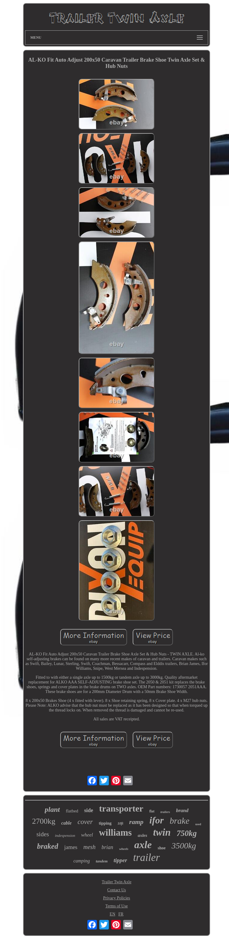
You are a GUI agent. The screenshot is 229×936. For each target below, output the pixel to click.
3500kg (183, 845)
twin (162, 832)
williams (115, 832)
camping (81, 860)
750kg (187, 833)
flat (151, 811)
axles (142, 835)
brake (179, 821)
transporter (121, 808)
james (70, 847)
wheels (124, 849)
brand (182, 810)
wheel (87, 835)
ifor (156, 820)
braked (47, 846)
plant (52, 809)
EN (112, 914)
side (88, 810)
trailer (146, 857)
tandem (102, 861)
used (198, 824)
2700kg (43, 821)
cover (85, 822)
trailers (165, 812)
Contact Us (116, 890)
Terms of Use (116, 906)
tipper (120, 860)
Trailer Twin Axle (116, 882)
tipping (105, 823)
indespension (65, 835)
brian (107, 847)
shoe (161, 848)
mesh (89, 847)
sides (42, 834)
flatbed (72, 811)
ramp (136, 822)
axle (143, 844)
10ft (120, 823)
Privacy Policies (116, 898)
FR (120, 914)
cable (66, 823)
